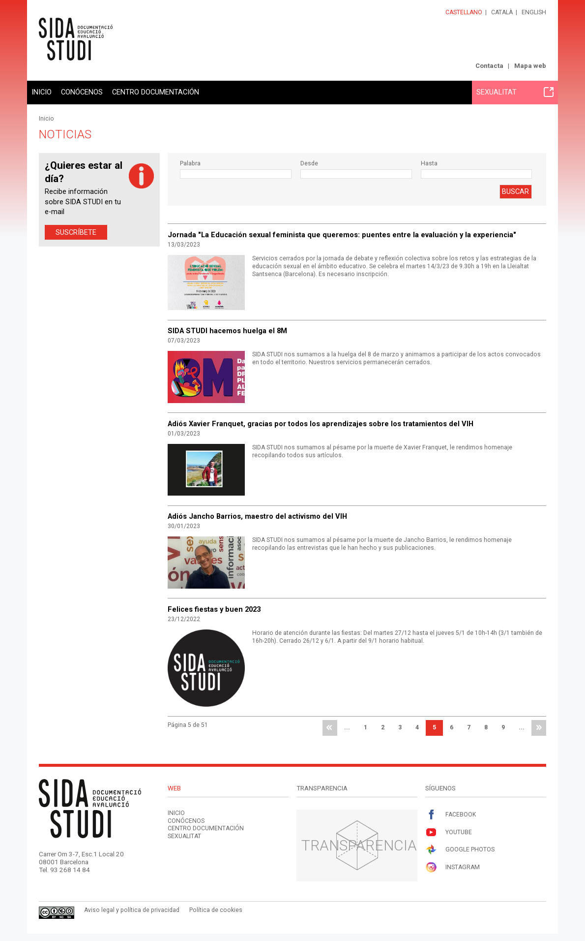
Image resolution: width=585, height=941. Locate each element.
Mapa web (530, 65)
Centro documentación (155, 92)
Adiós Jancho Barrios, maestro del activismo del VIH (257, 516)
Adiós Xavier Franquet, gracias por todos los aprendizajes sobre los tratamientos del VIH (320, 423)
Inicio (41, 92)
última (538, 728)
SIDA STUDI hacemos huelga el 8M (227, 330)
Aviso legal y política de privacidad (131, 910)
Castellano (463, 12)
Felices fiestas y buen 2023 (214, 609)
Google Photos (460, 850)
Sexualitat (515, 92)
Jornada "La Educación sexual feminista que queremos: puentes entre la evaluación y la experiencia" (342, 234)
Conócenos (82, 92)
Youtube (448, 832)
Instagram (452, 867)
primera (329, 728)
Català (502, 12)
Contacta (489, 65)
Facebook (450, 815)
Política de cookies (215, 910)
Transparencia (359, 845)
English (534, 12)
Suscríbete (76, 232)
